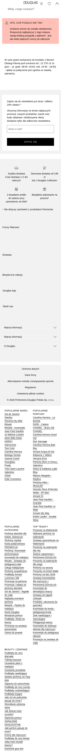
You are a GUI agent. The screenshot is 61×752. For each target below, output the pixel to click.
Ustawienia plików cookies (30, 393)
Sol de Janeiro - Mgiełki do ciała (17, 593)
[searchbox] (30, 9)
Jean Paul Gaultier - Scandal (43, 501)
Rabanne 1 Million (42, 455)
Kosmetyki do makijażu (16, 557)
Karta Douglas (12, 612)
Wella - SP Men (41, 492)
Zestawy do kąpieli (42, 595)
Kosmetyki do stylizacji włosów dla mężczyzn (45, 627)
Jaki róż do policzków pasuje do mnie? (16, 699)
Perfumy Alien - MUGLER (41, 484)
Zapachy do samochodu (17, 683)
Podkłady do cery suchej (17, 687)
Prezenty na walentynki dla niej (45, 549)
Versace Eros (40, 458)
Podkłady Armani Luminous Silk (13, 576)
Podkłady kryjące (13, 694)
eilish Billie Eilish (13, 438)
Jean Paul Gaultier (14, 431)
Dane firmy (30, 375)
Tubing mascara (13, 659)
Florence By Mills (13, 421)
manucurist (10, 445)
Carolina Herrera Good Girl (45, 436)
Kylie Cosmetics (13, 479)
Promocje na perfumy (16, 581)
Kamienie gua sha (14, 748)
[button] (30, 327)
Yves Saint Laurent (14, 468)
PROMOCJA (11, 547)
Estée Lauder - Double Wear (44, 518)
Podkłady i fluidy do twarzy (15, 621)
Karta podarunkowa (15, 543)
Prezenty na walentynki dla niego (45, 563)
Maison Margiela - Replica (42, 477)
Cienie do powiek (13, 632)
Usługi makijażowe (14, 567)
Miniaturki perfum (14, 615)
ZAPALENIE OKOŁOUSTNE (13, 723)
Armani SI (38, 496)
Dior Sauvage (40, 441)
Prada (8, 465)
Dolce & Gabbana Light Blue (45, 470)
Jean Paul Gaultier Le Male (44, 508)
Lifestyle (37, 598)
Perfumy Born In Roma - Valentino (45, 464)
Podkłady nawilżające (16, 673)
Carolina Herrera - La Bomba (44, 419)
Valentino (9, 472)
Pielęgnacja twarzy (43, 622)
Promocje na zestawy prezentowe (16, 627)
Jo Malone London (14, 434)
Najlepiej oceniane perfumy (14, 600)
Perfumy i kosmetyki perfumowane (15, 552)
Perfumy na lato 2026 (44, 574)
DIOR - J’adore (41, 424)
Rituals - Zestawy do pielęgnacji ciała (15, 563)
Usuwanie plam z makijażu (13, 665)
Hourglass (10, 462)
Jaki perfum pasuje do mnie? (16, 730)
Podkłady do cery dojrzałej (14, 655)
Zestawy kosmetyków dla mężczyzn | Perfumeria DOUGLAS (44, 581)
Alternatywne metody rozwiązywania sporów (30, 381)
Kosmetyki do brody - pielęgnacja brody (44, 610)
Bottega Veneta (13, 455)
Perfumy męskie (13, 540)
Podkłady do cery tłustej (17, 738)
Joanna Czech (12, 458)
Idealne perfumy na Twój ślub (17, 679)
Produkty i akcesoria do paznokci (45, 604)
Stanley (8, 417)
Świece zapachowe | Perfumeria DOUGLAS (44, 556)
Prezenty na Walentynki (45, 530)
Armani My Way (41, 513)
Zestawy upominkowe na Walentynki (46, 542)
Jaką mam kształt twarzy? (14, 743)
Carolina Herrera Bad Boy (44, 447)
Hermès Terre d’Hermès (45, 489)
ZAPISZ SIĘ (30, 142)
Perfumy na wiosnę (43, 567)
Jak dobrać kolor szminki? (13, 713)
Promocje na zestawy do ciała (46, 641)
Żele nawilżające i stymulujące (42, 617)
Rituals (8, 424)
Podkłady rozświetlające (17, 690)
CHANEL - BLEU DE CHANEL (43, 429)
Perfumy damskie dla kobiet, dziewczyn (16, 535)
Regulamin (30, 387)
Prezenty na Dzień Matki (45, 571)
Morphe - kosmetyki (15, 427)
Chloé (8, 475)
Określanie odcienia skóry (15, 706)
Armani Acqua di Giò (43, 451)
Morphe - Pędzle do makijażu (15, 607)
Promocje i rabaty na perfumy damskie (15, 586)
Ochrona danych (30, 369)
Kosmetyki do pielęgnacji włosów (46, 634)
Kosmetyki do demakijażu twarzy (42, 590)
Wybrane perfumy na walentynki (44, 535)
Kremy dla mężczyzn (15, 735)
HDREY (9, 441)
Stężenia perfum (13, 718)
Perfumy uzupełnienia (16, 571)
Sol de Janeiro (12, 414)
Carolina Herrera (13, 451)
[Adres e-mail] (30, 129)
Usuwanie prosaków (15, 670)
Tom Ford (9, 448)
